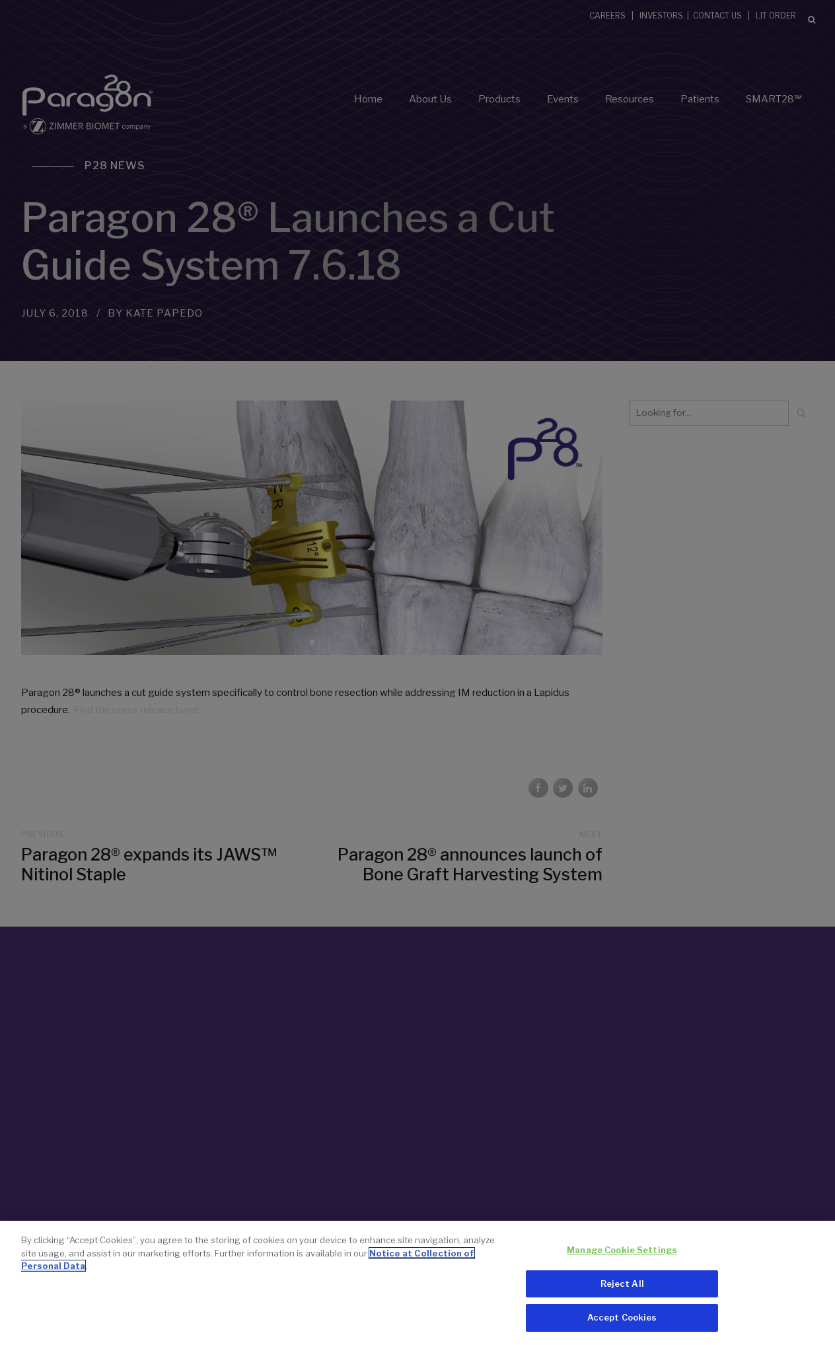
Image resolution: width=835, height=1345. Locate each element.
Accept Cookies (622, 1320)
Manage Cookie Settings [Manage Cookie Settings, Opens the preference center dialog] (622, 1252)
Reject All (622, 1285)
